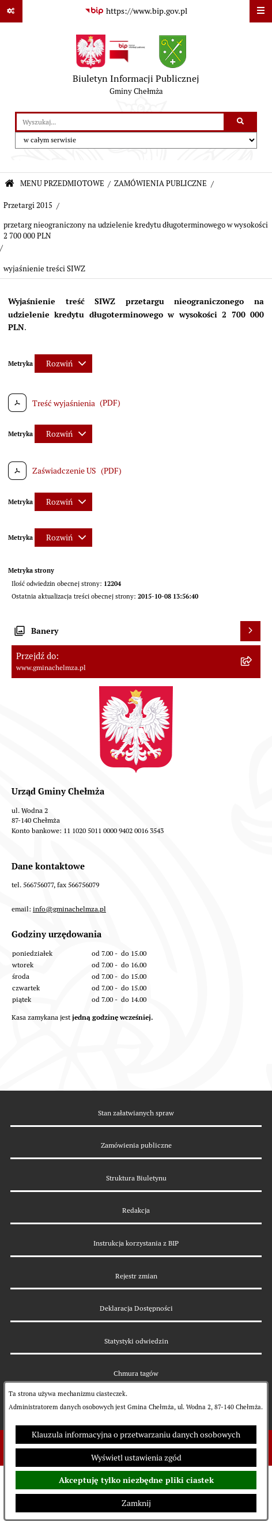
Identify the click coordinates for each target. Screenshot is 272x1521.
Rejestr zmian (136, 1276)
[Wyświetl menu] (261, 11)
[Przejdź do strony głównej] (136, 67)
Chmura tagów (136, 1373)
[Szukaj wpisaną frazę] (241, 122)
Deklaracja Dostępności (136, 1308)
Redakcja (136, 1210)
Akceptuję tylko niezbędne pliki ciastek (136, 1480)
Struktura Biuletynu (136, 1178)
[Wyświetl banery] (250, 631)
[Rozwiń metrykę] (63, 363)
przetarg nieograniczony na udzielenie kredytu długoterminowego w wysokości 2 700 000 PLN (135, 230)
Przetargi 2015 (27, 205)
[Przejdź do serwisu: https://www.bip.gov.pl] (136, 11)
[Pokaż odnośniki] (11, 11)
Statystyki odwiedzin (136, 1341)
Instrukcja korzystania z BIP (136, 1243)
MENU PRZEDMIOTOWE (62, 183)
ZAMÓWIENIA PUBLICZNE (160, 183)
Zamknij (136, 1503)
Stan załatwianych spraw (136, 1112)
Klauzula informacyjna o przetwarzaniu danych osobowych (136, 1434)
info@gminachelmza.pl (69, 909)
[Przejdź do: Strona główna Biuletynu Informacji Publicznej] (9, 184)
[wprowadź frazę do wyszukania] (120, 122)
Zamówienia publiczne (136, 1145)
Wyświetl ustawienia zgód (136, 1457)
